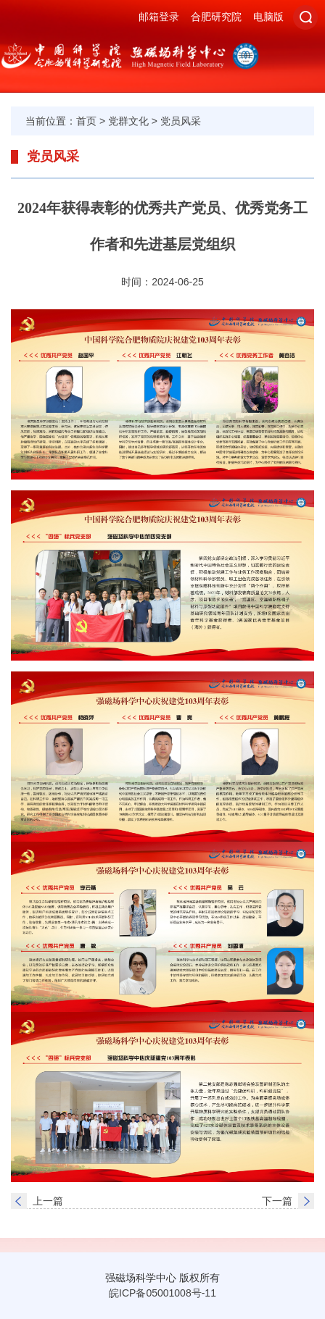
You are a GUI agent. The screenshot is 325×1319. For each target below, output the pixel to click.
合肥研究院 (216, 16)
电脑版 (268, 16)
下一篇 (277, 1201)
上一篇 (48, 1201)
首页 (86, 121)
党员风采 (180, 121)
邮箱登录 (159, 16)
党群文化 (128, 121)
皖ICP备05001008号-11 (162, 1293)
